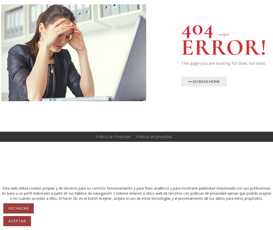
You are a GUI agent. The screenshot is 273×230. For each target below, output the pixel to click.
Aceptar (17, 221)
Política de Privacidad (113, 136)
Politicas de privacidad (154, 136)
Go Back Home (207, 81)
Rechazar (18, 208)
